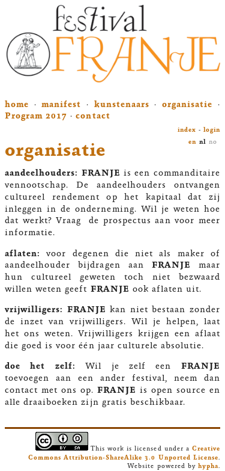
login (211, 130)
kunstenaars (121, 105)
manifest (61, 105)
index (187, 130)
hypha (208, 466)
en (192, 142)
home (17, 105)
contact (93, 116)
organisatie (187, 105)
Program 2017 (36, 116)
